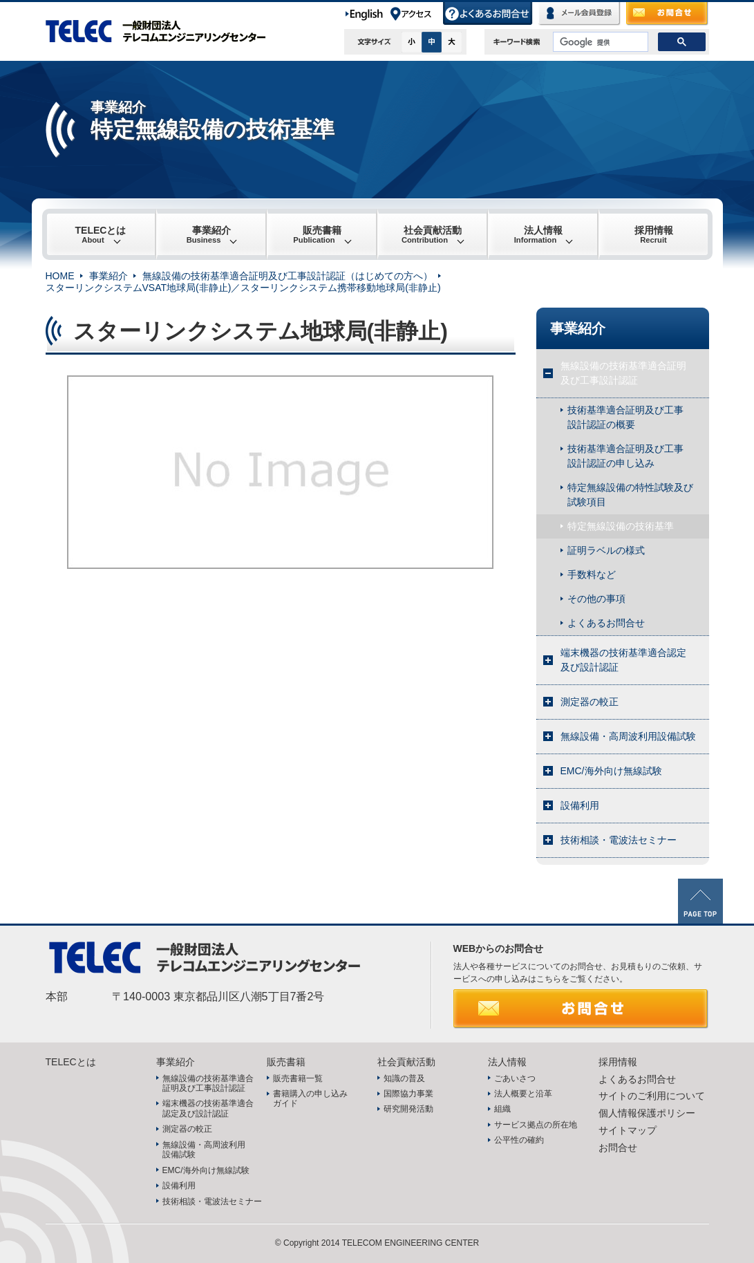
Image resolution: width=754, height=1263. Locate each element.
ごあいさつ (515, 1078)
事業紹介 (209, 234)
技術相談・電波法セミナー (618, 839)
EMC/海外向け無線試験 (611, 770)
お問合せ (667, 14)
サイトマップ (628, 1130)
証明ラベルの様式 (606, 550)
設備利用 (579, 805)
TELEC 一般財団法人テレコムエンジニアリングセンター (163, 31)
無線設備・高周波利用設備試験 (628, 736)
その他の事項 (596, 598)
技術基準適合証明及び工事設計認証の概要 (625, 417)
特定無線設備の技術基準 (620, 526)
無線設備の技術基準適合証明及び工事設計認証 (623, 373)
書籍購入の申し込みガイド (310, 1098)
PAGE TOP (700, 901)
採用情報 (653, 234)
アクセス (416, 14)
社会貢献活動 (432, 234)
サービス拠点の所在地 (535, 1125)
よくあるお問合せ (488, 14)
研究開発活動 (408, 1109)
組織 (502, 1109)
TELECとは (100, 234)
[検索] (599, 42)
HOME (60, 275)
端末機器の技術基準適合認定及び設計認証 (623, 660)
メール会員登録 (579, 14)
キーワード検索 (516, 42)
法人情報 (538, 234)
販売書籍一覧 (298, 1078)
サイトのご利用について (652, 1095)
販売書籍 (317, 234)
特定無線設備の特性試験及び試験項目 (630, 494)
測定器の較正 (589, 701)
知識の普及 (404, 1078)
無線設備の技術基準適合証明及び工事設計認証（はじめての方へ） (287, 275)
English (366, 14)
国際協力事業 (408, 1093)
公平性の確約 (519, 1140)
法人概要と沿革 (523, 1093)
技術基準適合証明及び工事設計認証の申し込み (625, 456)
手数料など (591, 574)
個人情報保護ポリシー (647, 1113)
